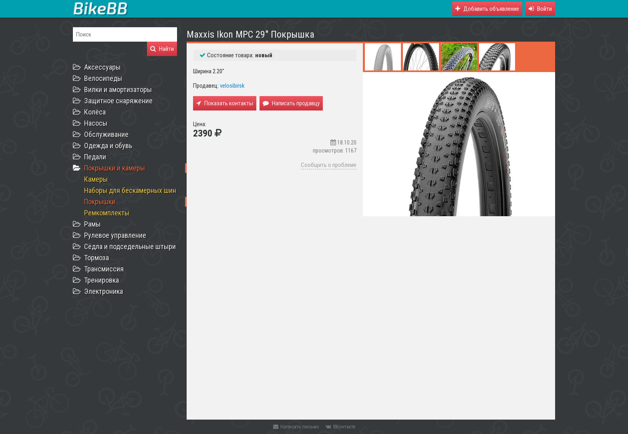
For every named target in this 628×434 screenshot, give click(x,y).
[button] (540, 9)
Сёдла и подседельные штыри (130, 246)
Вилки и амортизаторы (118, 89)
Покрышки (99, 201)
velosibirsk (232, 85)
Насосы (95, 123)
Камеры (96, 179)
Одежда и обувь (108, 145)
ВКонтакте (340, 427)
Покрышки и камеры (114, 168)
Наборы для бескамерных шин (130, 190)
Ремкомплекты (106, 213)
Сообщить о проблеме (328, 165)
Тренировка (101, 280)
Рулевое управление (115, 235)
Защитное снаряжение (118, 100)
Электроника (103, 291)
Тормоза (96, 257)
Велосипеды (103, 78)
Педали (95, 157)
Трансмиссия (104, 269)
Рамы (92, 224)
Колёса (95, 112)
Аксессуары (102, 67)
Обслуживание (106, 134)
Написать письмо (296, 427)
